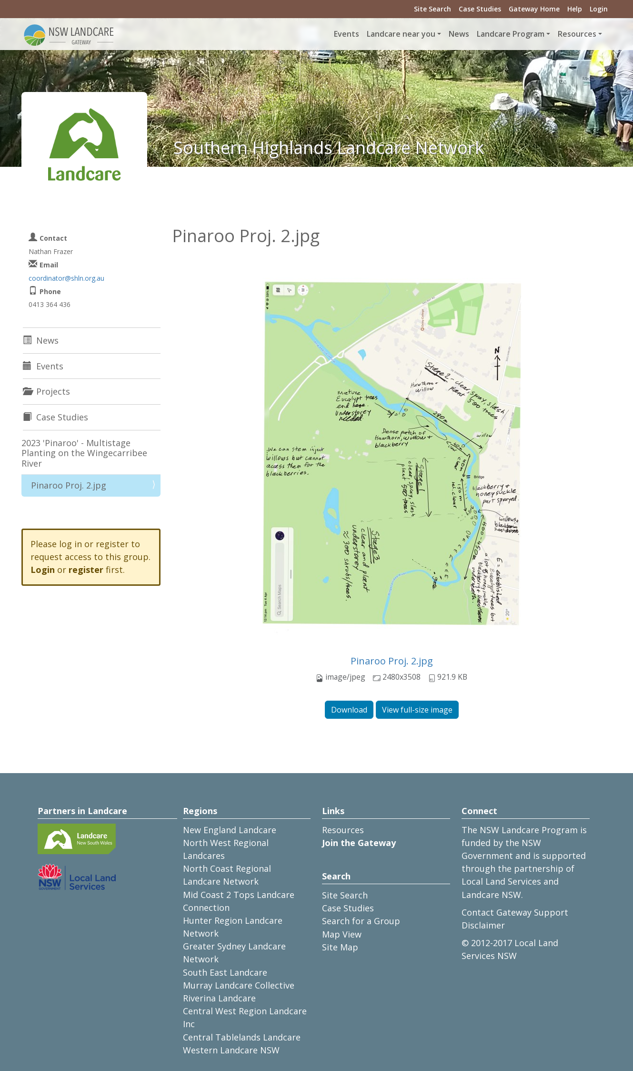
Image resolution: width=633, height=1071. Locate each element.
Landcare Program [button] (510, 34)
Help (574, 8)
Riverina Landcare (219, 998)
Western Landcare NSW (231, 1050)
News (459, 34)
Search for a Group (361, 921)
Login (599, 8)
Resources (343, 830)
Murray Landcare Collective (238, 985)
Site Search (432, 8)
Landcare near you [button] (401, 34)
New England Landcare (229, 830)
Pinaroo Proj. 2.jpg (392, 660)
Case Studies (480, 8)
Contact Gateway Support (515, 912)
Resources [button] (577, 34)
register (86, 569)
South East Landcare (225, 972)
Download (349, 709)
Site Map (340, 947)
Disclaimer (483, 925)
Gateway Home (534, 8)
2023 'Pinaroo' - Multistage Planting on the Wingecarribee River (84, 453)
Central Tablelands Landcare (242, 1037)
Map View (342, 934)
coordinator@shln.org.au (66, 278)
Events (346, 34)
